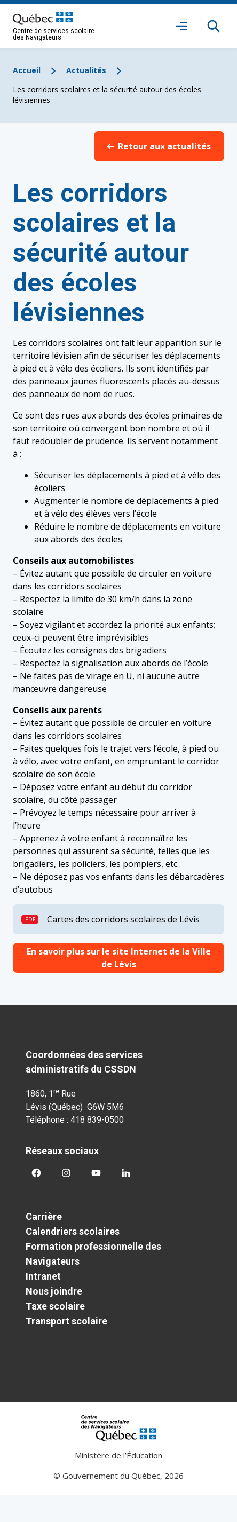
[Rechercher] (213, 26)
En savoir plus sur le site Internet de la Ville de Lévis (119, 957)
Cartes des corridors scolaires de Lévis (123, 919)
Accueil (27, 70)
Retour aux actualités (159, 146)
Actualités (86, 70)
